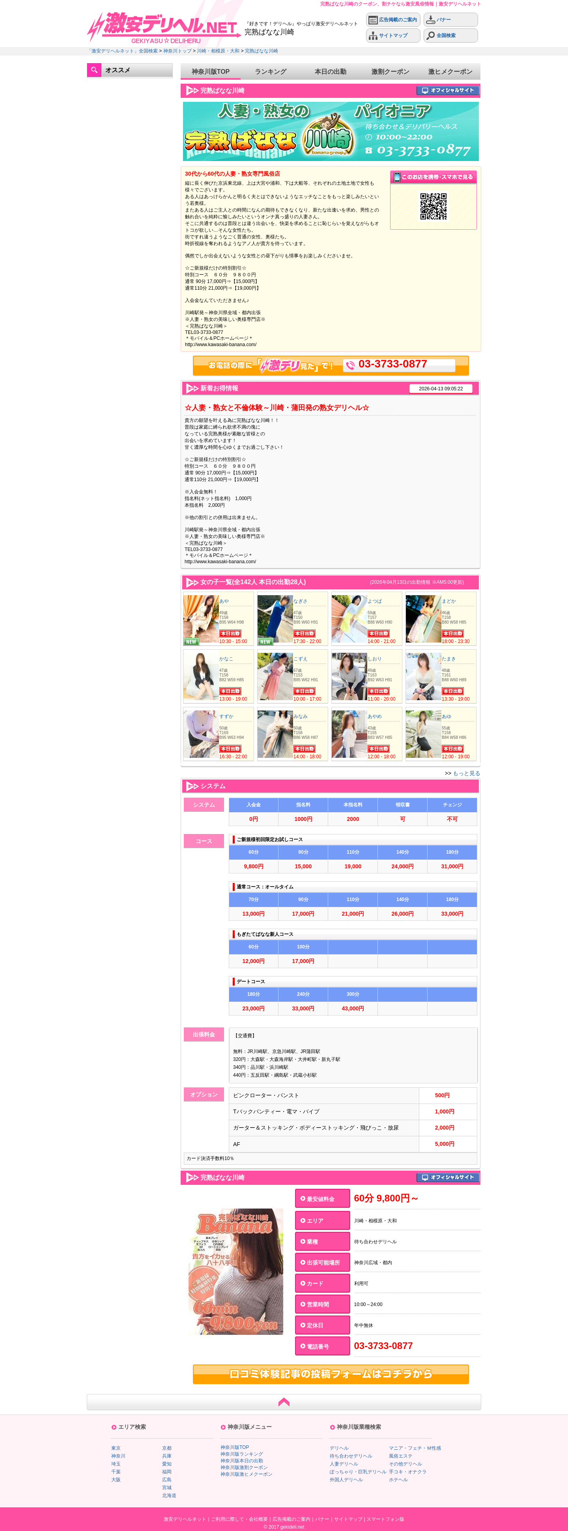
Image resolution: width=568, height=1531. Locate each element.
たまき (449, 658)
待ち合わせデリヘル (351, 1456)
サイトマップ (387, 36)
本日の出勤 (330, 71)
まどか (449, 601)
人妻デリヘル (344, 1464)
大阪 (116, 1479)
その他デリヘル (405, 1464)
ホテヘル (398, 1479)
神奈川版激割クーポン (244, 1467)
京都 (167, 1448)
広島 (167, 1479)
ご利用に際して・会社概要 (239, 1519)
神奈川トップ (177, 51)
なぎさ (300, 601)
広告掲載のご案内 (392, 20)
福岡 (167, 1472)
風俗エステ (401, 1456)
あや (224, 601)
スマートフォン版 (385, 1519)
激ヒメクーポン (450, 71)
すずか (226, 716)
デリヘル (339, 1448)
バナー (438, 20)
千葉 (116, 1472)
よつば (375, 601)
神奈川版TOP (211, 71)
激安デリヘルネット (185, 1519)
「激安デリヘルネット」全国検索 (122, 51)
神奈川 (118, 1456)
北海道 (169, 1495)
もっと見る (466, 773)
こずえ (300, 658)
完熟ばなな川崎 (261, 51)
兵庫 (167, 1456)
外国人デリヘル (346, 1479)
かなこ (226, 658)
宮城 (167, 1487)
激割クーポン (390, 71)
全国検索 (441, 36)
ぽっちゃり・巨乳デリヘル (358, 1472)
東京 (116, 1448)
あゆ (446, 716)
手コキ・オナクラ (408, 1472)
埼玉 (116, 1464)
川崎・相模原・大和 (218, 51)
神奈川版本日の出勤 (241, 1461)
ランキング (270, 71)
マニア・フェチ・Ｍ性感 (415, 1448)
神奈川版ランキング (241, 1454)
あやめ (375, 716)
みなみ (300, 716)
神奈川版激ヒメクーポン (246, 1474)
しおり (375, 658)
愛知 (167, 1464)
